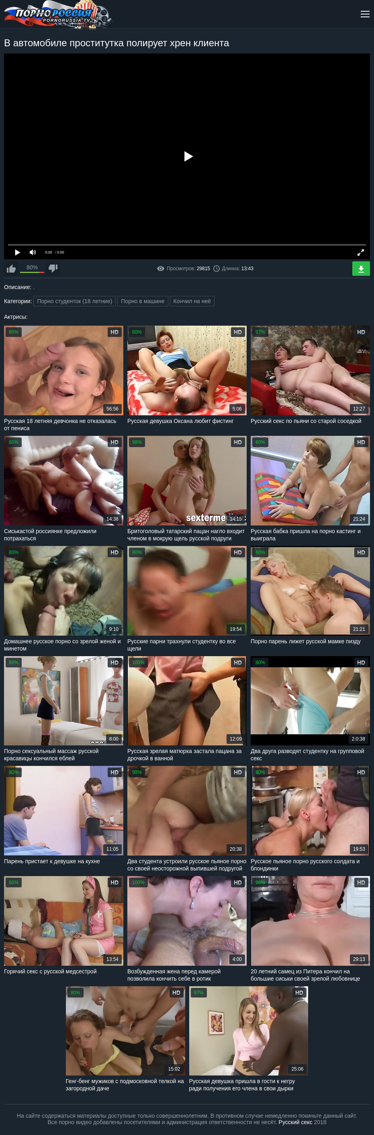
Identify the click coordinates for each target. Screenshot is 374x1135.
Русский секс (296, 1122)
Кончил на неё (192, 301)
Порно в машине (142, 301)
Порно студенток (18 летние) (74, 301)
